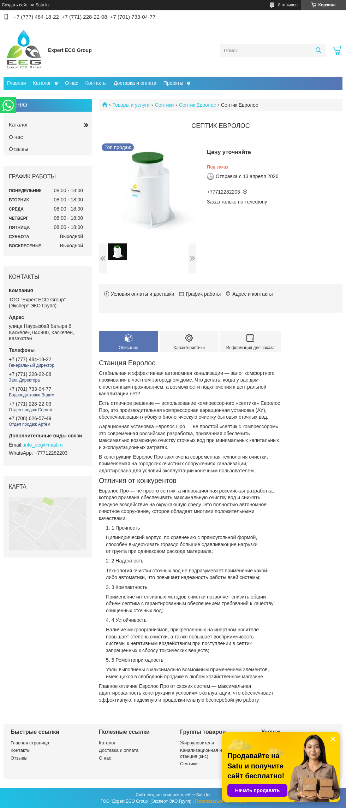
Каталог (42, 83)
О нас (71, 83)
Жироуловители (197, 742)
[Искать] (318, 50)
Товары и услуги (131, 105)
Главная (16, 83)
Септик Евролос (197, 105)
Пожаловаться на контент (220, 801)
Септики (164, 105)
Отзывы (18, 149)
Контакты (96, 83)
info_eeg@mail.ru (43, 445)
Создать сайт (15, 4)
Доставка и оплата (135, 83)
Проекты (173, 83)
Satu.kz (203, 794)
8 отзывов (288, 4)
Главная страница (30, 742)
